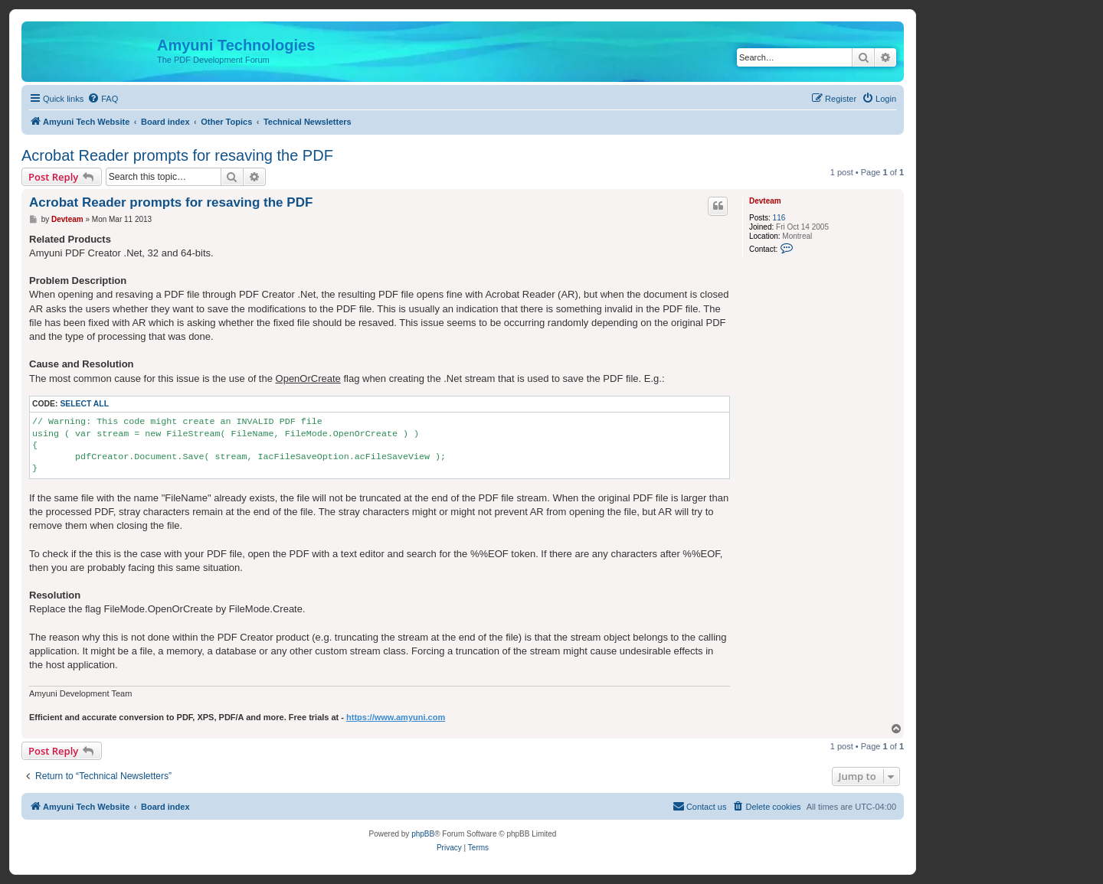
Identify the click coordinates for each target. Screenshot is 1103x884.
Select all (84, 404)
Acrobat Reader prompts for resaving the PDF (177, 155)
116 (779, 218)
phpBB (422, 834)
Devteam (765, 201)
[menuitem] (102, 99)
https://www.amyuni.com (395, 717)
